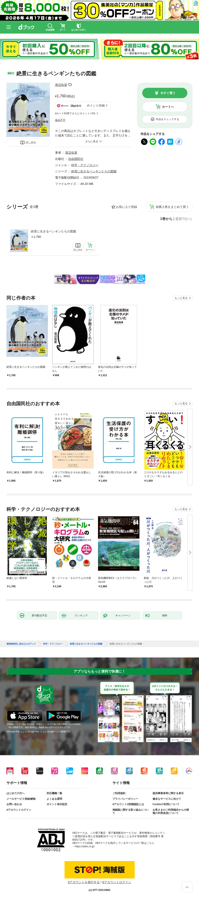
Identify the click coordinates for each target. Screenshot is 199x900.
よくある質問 (54, 798)
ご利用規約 (118, 793)
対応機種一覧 (54, 793)
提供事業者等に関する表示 (168, 793)
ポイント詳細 (96, 105)
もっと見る (181, 298)
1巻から (166, 219)
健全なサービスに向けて (167, 798)
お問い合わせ (14, 804)
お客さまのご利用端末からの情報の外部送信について (171, 811)
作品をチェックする (167, 119)
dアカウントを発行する (84, 882)
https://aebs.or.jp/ (85, 846)
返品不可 (60, 120)
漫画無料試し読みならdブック (21, 644)
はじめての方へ (15, 793)
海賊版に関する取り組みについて (130, 811)
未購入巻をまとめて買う (172, 207)
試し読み (31, 142)
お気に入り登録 (126, 207)
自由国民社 (75, 159)
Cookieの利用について (166, 804)
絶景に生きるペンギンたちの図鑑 (53, 231)
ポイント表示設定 (57, 804)
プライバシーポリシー (125, 798)
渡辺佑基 (61, 85)
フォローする (70, 85)
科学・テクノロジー (84, 165)
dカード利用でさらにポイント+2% (75, 113)
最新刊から (184, 219)
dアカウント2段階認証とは (128, 804)
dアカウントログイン (18, 809)
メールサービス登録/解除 (21, 798)
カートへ (168, 106)
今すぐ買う (167, 93)
